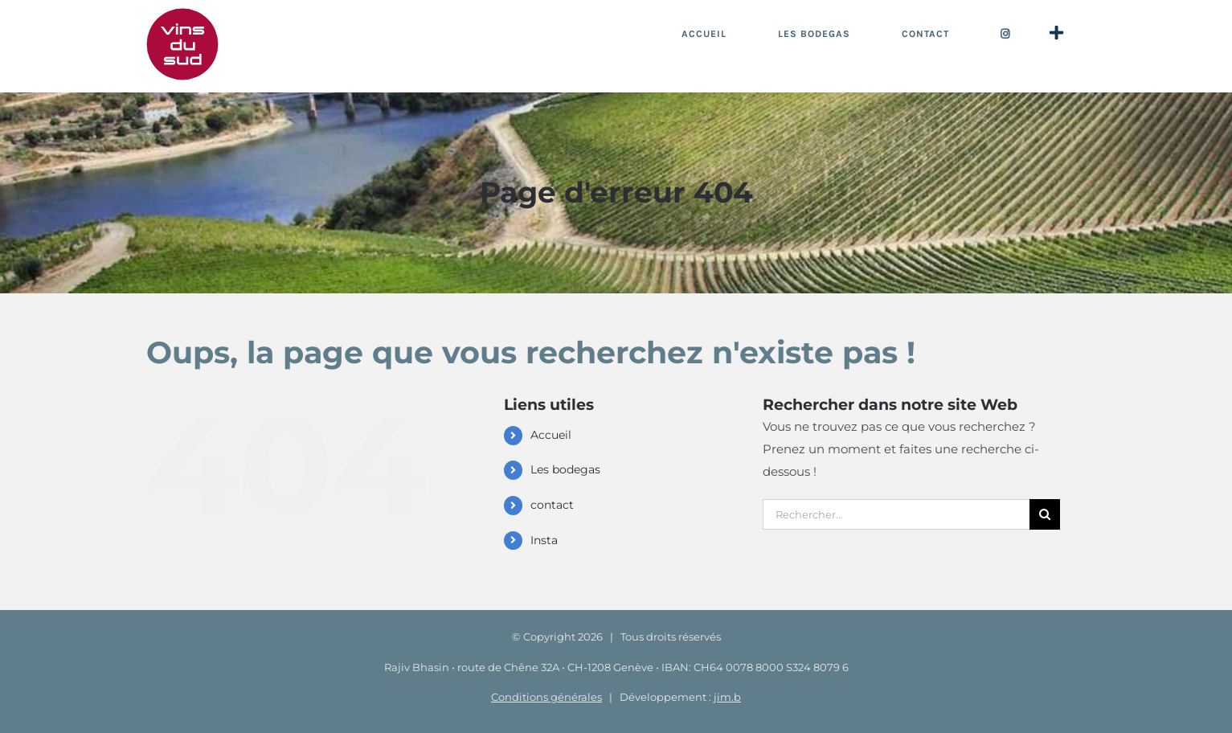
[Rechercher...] (896, 514)
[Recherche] (1044, 514)
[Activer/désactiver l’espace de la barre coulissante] (1056, 34)
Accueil (550, 435)
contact (552, 505)
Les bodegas (565, 469)
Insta (544, 540)
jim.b (727, 696)
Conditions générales (546, 696)
